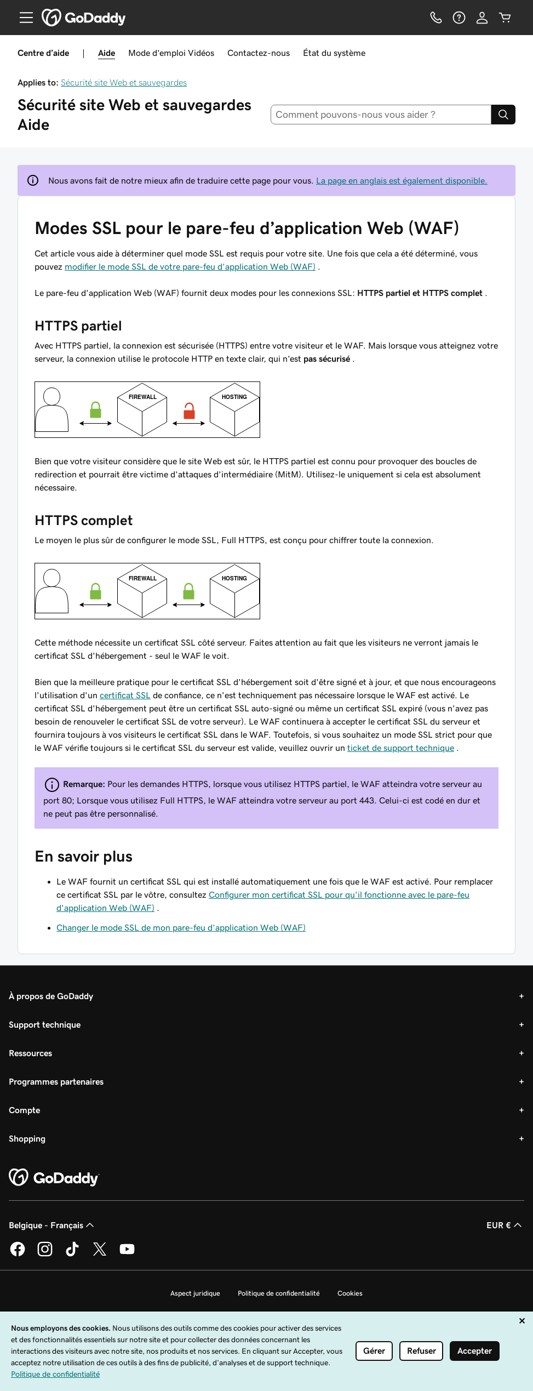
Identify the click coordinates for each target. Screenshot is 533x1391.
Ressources (30, 1052)
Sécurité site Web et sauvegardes (124, 82)
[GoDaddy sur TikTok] (72, 1254)
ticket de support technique (400, 747)
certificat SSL (125, 695)
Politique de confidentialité (279, 1293)
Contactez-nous (258, 52)
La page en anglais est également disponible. (402, 180)
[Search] (503, 114)
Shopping (27, 1138)
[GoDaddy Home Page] (54, 1177)
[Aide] (459, 17)
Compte (24, 1109)
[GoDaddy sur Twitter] (99, 1254)
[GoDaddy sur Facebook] (17, 1254)
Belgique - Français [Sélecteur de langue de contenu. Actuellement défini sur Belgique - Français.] (52, 1225)
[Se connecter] (482, 17)
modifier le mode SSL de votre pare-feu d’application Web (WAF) (190, 266)
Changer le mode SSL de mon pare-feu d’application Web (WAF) (181, 927)
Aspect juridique (195, 1293)
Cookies (350, 1293)
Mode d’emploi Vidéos (171, 52)
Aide (106, 52)
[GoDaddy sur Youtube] (127, 1254)
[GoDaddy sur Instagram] (45, 1254)
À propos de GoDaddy (51, 995)
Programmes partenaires (56, 1081)
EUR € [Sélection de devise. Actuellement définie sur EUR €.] (505, 1225)
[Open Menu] (22, 17)
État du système (334, 52)
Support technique (45, 1024)
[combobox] (381, 114)
